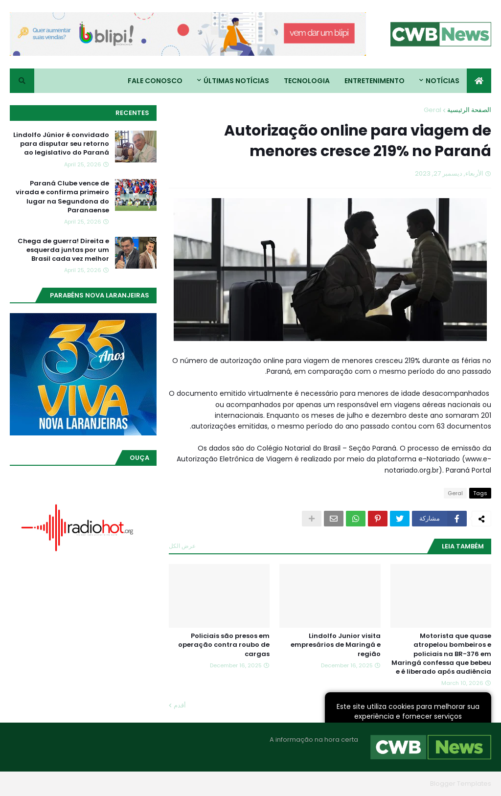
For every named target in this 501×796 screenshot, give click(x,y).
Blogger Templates (460, 783)
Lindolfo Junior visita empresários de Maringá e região (336, 645)
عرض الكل (182, 546)
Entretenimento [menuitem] (374, 81)
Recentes (132, 112)
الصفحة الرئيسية (469, 109)
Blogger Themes (399, 783)
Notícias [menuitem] (442, 81)
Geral (432, 109)
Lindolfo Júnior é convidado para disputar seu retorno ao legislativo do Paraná (61, 144)
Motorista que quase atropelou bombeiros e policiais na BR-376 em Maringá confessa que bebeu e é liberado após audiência (441, 654)
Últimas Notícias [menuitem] (236, 81)
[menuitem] (479, 80)
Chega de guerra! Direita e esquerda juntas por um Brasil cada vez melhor (63, 250)
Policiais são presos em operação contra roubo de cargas (224, 645)
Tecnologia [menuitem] (307, 81)
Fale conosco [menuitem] (155, 81)
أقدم (180, 705)
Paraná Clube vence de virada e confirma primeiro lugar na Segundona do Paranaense (62, 197)
